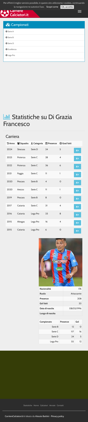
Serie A (10, 31)
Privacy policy (57, 416)
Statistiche (27, 405)
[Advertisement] (44, 87)
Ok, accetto (67, 6)
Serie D (10, 43)
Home (36, 405)
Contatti (60, 405)
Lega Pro (10, 55)
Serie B (10, 37)
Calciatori (44, 405)
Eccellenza (11, 49)
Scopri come (52, 6)
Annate (52, 405)
